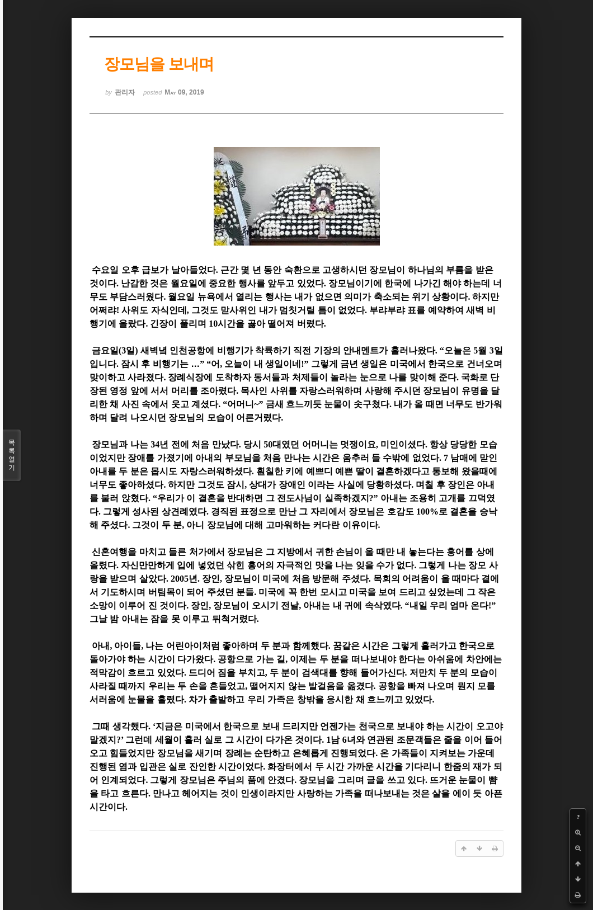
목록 (11, 455)
